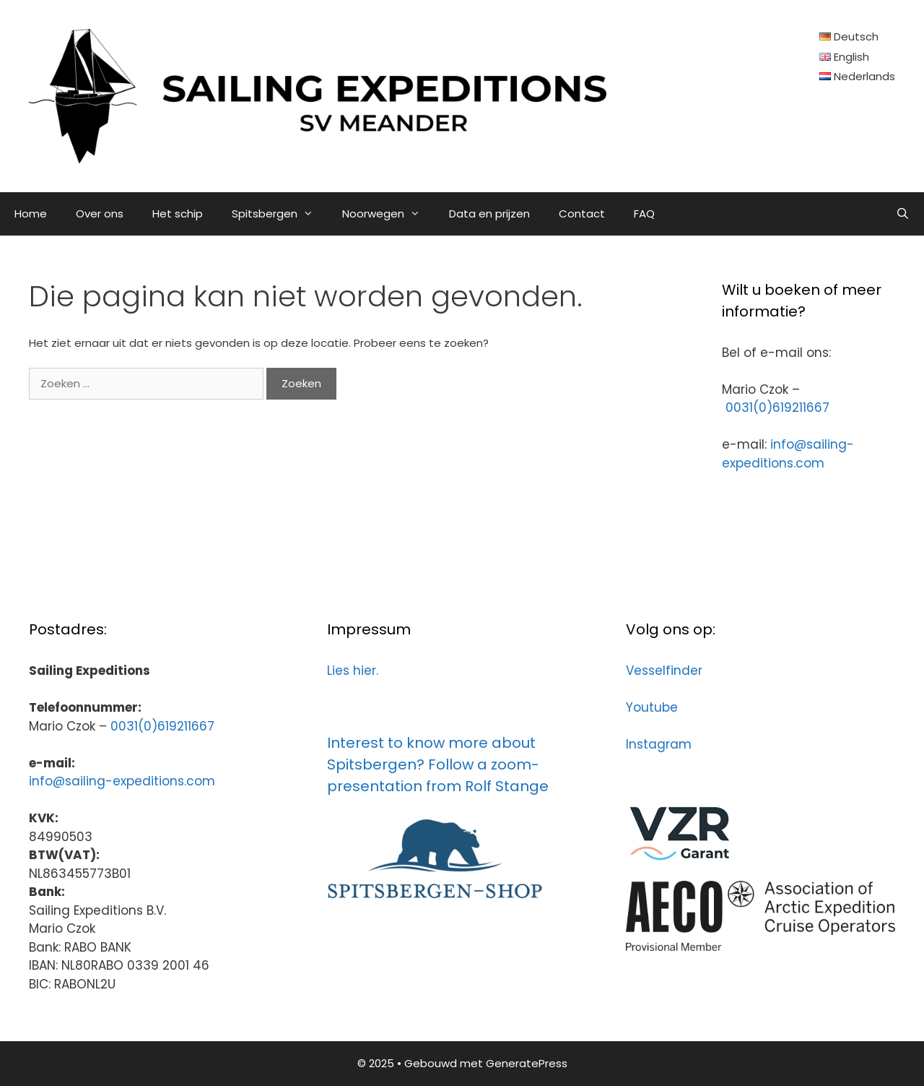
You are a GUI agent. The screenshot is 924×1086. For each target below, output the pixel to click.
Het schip (177, 213)
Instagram (659, 744)
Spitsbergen (280, 214)
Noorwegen (388, 214)
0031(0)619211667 (777, 407)
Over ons (99, 213)
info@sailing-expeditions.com (788, 454)
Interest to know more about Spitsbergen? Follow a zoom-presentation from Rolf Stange (438, 764)
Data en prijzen (489, 213)
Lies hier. (352, 670)
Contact (582, 213)
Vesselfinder (664, 670)
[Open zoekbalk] (902, 214)
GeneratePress (526, 1063)
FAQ (644, 213)
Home (30, 213)
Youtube (652, 707)
